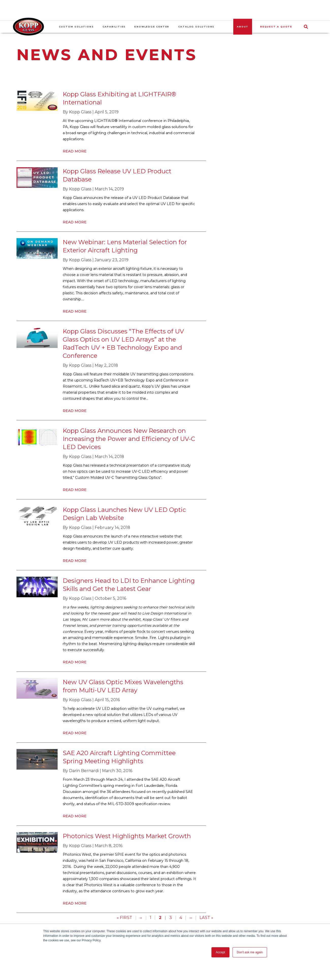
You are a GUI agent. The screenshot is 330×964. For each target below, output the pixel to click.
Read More (75, 151)
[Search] (307, 27)
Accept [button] (220, 952)
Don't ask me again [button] (250, 952)
